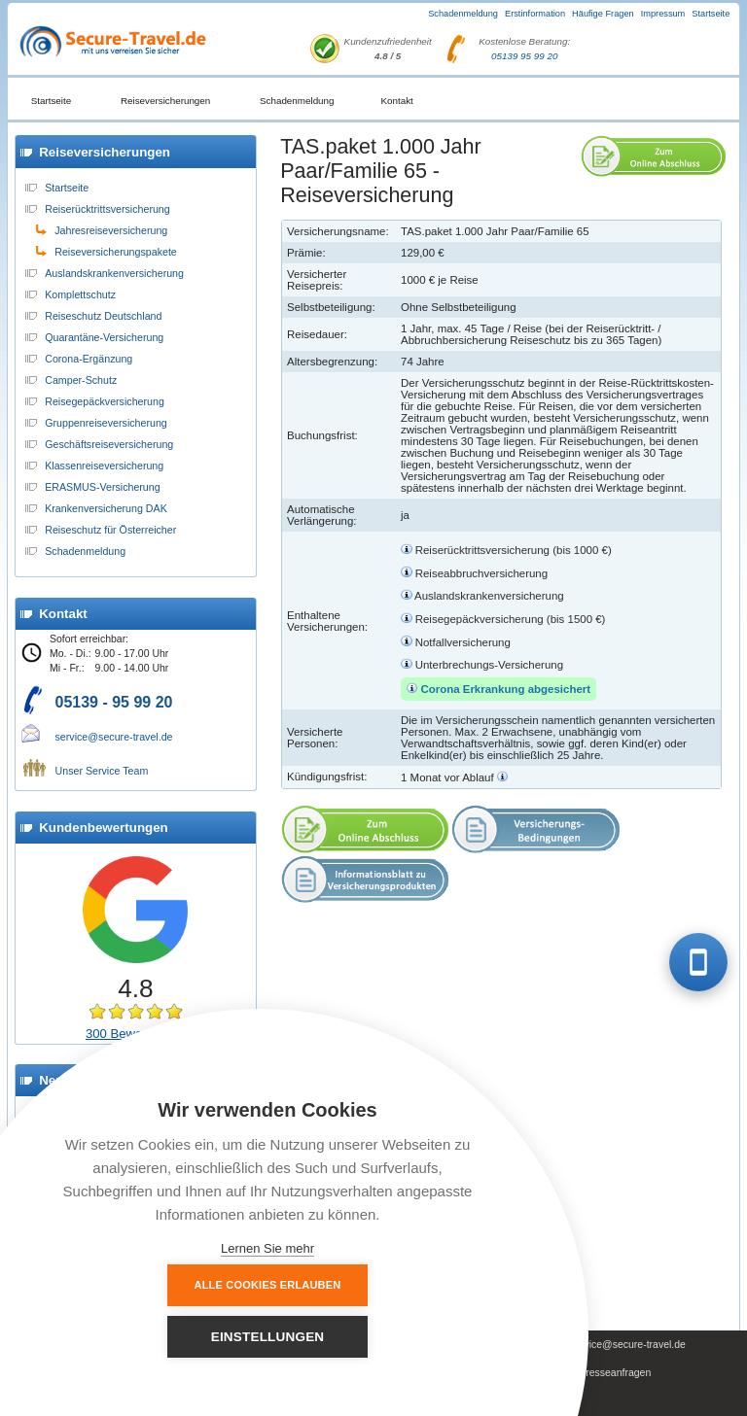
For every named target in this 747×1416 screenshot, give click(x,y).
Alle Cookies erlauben (161, 1336)
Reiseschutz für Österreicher (110, 529)
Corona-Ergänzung (88, 358)
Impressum (663, 13)
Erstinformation (535, 13)
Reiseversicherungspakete (115, 252)
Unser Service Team (102, 771)
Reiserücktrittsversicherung (107, 209)
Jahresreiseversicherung (110, 230)
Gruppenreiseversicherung (106, 423)
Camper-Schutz (81, 380)
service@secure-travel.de (114, 737)
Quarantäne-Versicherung (104, 337)
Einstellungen (375, 1337)
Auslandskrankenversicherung (114, 273)
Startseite (710, 13)
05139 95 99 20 (524, 56)
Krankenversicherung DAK (106, 508)
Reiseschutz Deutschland (103, 316)
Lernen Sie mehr (267, 1248)
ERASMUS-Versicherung (102, 487)
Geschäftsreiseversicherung (109, 444)
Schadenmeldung (463, 13)
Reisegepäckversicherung (104, 401)
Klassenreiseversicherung (104, 465)
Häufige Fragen (603, 13)
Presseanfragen (615, 1372)
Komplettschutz (80, 294)
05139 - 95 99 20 (114, 702)
